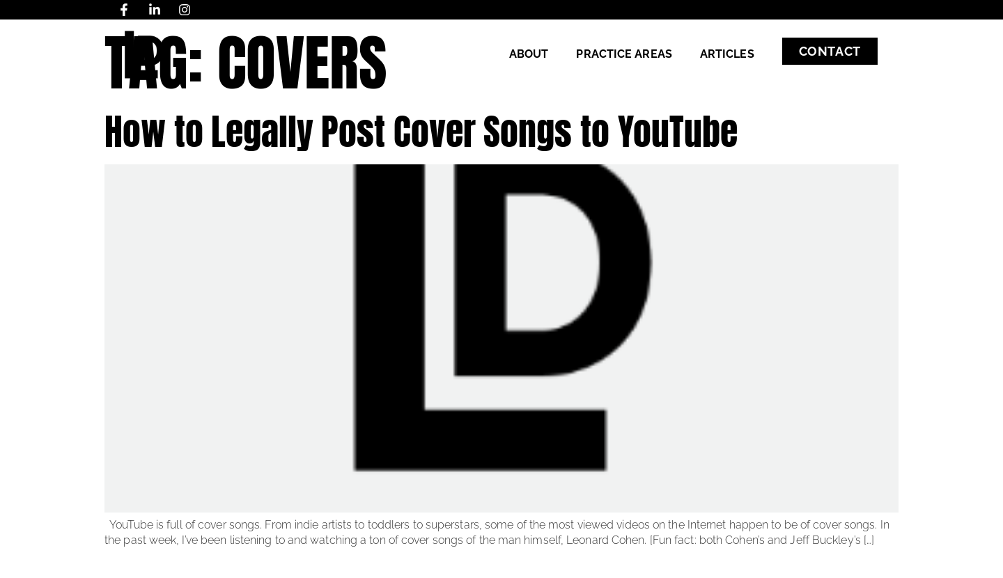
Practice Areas (623, 54)
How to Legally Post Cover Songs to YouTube (421, 131)
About (529, 54)
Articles (727, 54)
